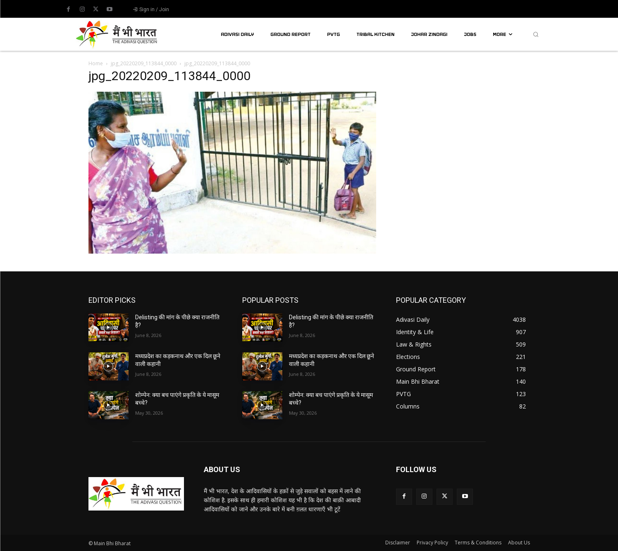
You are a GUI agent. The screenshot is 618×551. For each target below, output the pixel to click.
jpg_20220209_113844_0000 (144, 63)
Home (95, 63)
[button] (536, 34)
